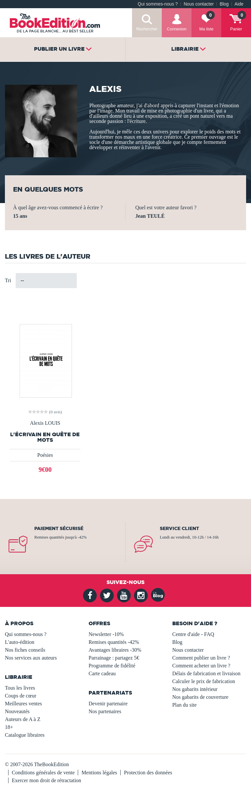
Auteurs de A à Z (22, 719)
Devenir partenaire (108, 703)
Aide (239, 4)
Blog (224, 4)
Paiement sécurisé (58, 528)
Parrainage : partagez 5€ (114, 658)
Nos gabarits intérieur (195, 689)
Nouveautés (17, 711)
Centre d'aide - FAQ (193, 634)
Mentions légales (99, 772)
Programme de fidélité (112, 665)
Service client (179, 528)
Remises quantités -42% (114, 642)
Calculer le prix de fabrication (203, 681)
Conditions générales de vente (43, 772)
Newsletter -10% (106, 634)
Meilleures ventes (23, 703)
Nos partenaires (105, 711)
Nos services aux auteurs (31, 658)
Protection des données (148, 772)
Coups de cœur (20, 695)
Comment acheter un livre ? (201, 665)
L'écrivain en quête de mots (45, 437)
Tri (8, 280)
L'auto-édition (19, 642)
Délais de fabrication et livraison (206, 673)
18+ (9, 727)
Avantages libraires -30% (115, 650)
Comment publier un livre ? (201, 658)
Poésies (45, 455)
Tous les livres (20, 688)
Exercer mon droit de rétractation (46, 780)
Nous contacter (199, 4)
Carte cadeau (102, 673)
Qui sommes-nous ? (158, 4)
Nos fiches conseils (25, 650)
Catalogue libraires (24, 735)
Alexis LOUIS (45, 423)
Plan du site (184, 705)
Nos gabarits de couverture (200, 697)
